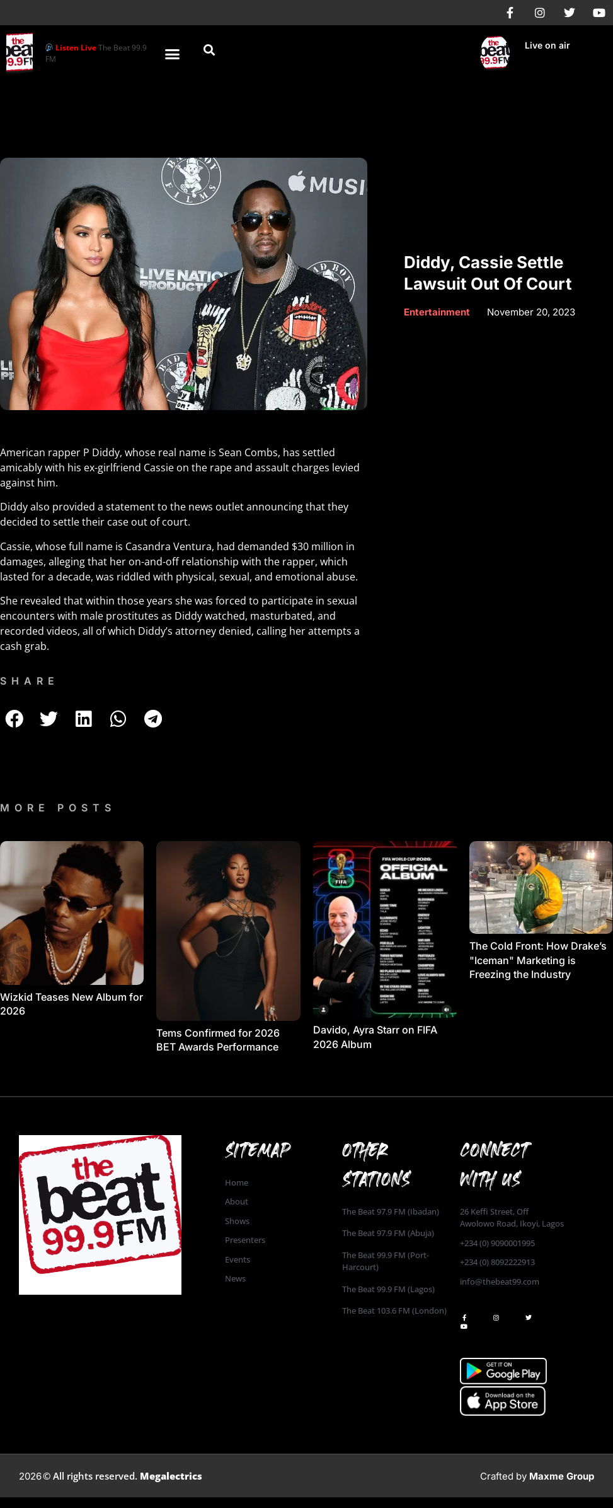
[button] (172, 54)
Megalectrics (171, 1476)
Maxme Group (561, 1476)
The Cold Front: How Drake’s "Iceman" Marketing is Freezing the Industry (538, 960)
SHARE (29, 680)
